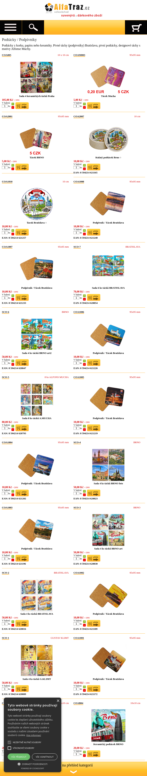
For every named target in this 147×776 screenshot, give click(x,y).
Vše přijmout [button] (18, 756)
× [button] (57, 701)
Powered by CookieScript (32, 768)
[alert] (32, 735)
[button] (32, 763)
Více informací (33, 735)
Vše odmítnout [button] (45, 756)
